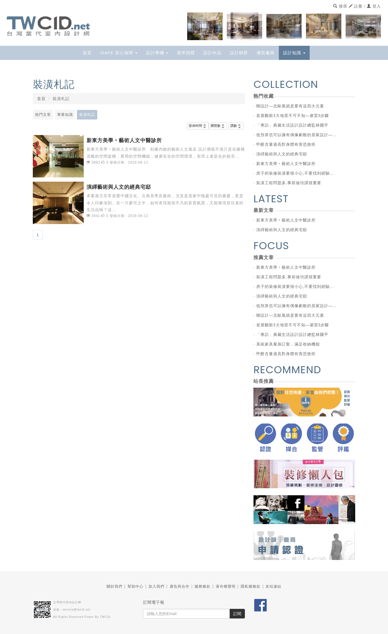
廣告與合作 (179, 586)
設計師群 (239, 52)
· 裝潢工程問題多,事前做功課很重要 (287, 183)
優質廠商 (265, 52)
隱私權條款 (250, 586)
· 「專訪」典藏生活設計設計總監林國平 (290, 125)
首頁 (87, 52)
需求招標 (186, 52)
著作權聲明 (226, 586)
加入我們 (156, 586)
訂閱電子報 (153, 602)
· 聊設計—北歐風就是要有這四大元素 (288, 106)
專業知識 (65, 114)
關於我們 (114, 586)
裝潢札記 (87, 114)
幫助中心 (135, 586)
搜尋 (340, 6)
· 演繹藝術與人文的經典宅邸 (280, 154)
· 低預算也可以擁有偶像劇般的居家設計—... (295, 135)
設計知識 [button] (294, 52)
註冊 (356, 6)
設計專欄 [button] (157, 52)
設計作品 (212, 52)
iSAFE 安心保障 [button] (118, 52)
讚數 (236, 126)
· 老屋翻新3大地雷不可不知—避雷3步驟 (291, 115)
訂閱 (237, 613)
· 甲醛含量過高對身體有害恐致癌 (284, 144)
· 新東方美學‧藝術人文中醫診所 (284, 163)
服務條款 (202, 586)
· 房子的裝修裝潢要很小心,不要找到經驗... (293, 173)
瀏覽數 (217, 126)
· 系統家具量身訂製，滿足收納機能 (286, 344)
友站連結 (273, 586)
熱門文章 (43, 114)
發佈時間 (198, 126)
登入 (374, 6)
